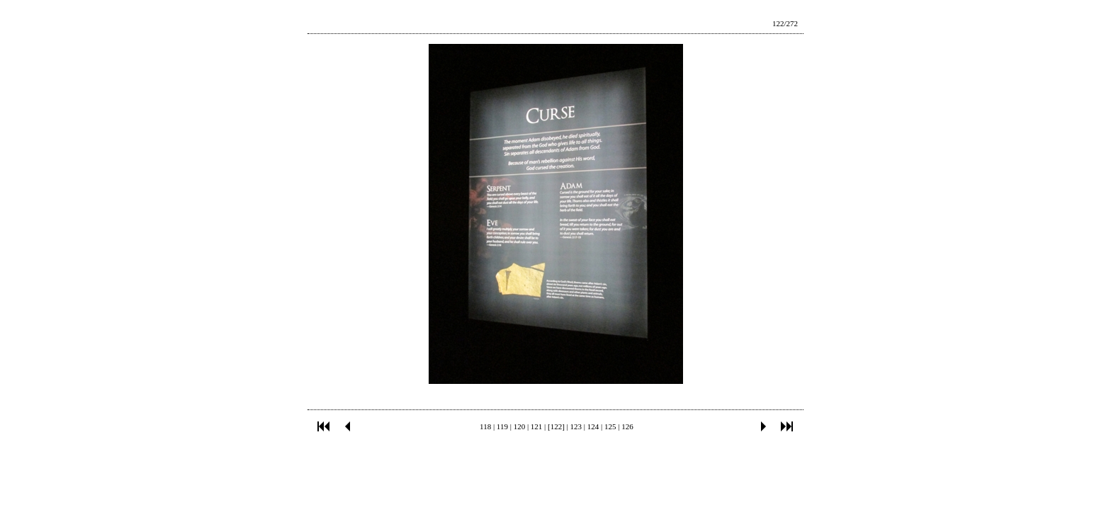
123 (576, 426)
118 (485, 426)
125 (610, 426)
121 (537, 426)
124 (593, 426)
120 (520, 426)
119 (502, 426)
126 (627, 426)
